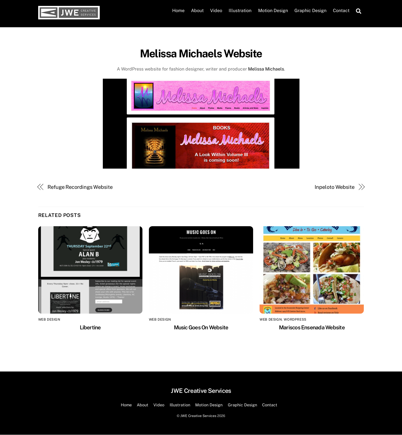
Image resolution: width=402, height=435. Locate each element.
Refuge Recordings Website (80, 187)
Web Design (49, 320)
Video (216, 10)
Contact (341, 10)
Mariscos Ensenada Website (312, 327)
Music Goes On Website (201, 327)
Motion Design (273, 10)
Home (178, 10)
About (197, 10)
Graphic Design (310, 10)
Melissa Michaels (266, 69)
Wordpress (295, 320)
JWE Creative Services (198, 416)
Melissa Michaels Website (201, 53)
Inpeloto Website (335, 187)
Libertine (90, 327)
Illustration (240, 10)
